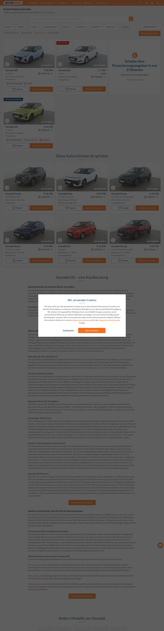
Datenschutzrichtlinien (108, 320)
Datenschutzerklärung (81, 320)
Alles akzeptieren (92, 330)
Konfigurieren (68, 330)
